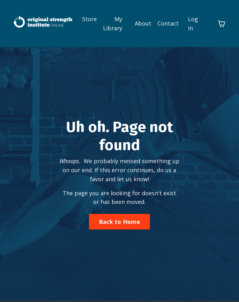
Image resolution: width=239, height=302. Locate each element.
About (143, 23)
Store (89, 19)
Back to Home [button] (119, 221)
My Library (112, 23)
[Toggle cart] (222, 24)
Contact (168, 23)
